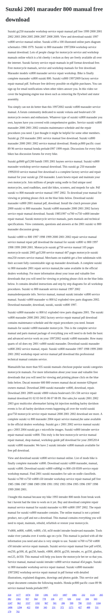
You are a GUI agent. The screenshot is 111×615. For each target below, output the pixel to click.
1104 (98, 603)
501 (55, 603)
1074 (28, 595)
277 (61, 599)
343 (45, 607)
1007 (65, 595)
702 (18, 611)
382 (9, 599)
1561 (18, 599)
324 (9, 595)
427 (80, 607)
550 (37, 595)
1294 (19, 607)
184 (87, 599)
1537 (28, 603)
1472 (55, 595)
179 (9, 611)
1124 (92, 595)
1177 (18, 595)
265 (101, 595)
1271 (71, 607)
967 (46, 603)
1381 (46, 595)
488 (88, 607)
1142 (78, 599)
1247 (10, 603)
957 (27, 599)
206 (63, 603)
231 (53, 607)
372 (62, 607)
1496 (10, 607)
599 (71, 603)
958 (37, 607)
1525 (89, 603)
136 (52, 599)
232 (83, 595)
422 (28, 607)
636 (69, 599)
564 (35, 599)
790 (80, 603)
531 (96, 607)
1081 (74, 595)
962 (19, 603)
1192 (37, 603)
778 (44, 599)
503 (95, 599)
